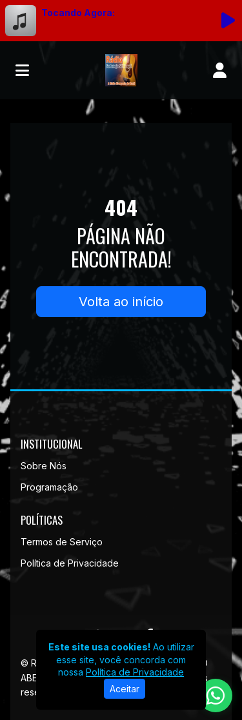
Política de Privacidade (70, 563)
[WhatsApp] (215, 695)
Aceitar (124, 688)
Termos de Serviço (62, 541)
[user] (219, 70)
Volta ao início (121, 301)
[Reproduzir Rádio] (228, 20)
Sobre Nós (43, 465)
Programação (49, 487)
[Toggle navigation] (22, 70)
